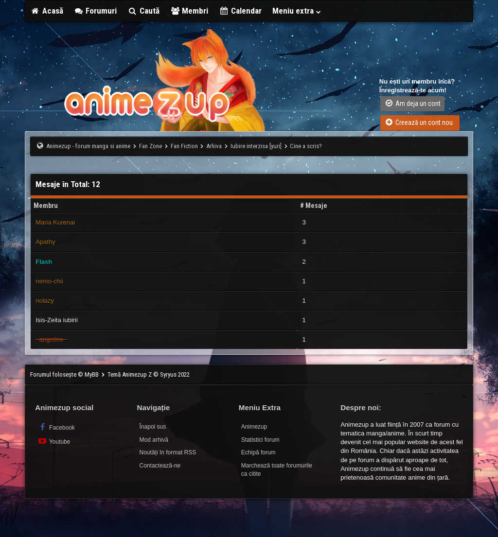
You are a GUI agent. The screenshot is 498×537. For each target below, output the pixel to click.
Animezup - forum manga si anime (88, 146)
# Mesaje (313, 205)
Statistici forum (260, 439)
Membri (189, 11)
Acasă (46, 11)
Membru (46, 205)
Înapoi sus (153, 426)
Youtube (53, 441)
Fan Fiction (184, 146)
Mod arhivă (154, 439)
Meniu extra (297, 11)
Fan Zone (150, 146)
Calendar (240, 11)
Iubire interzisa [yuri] (256, 146)
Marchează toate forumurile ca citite (276, 469)
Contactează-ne (160, 465)
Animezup (254, 426)
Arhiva (214, 146)
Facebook (56, 427)
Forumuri (95, 11)
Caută (143, 11)
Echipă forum (258, 452)
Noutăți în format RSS (168, 452)
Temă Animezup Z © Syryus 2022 (148, 374)
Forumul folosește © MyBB (65, 374)
